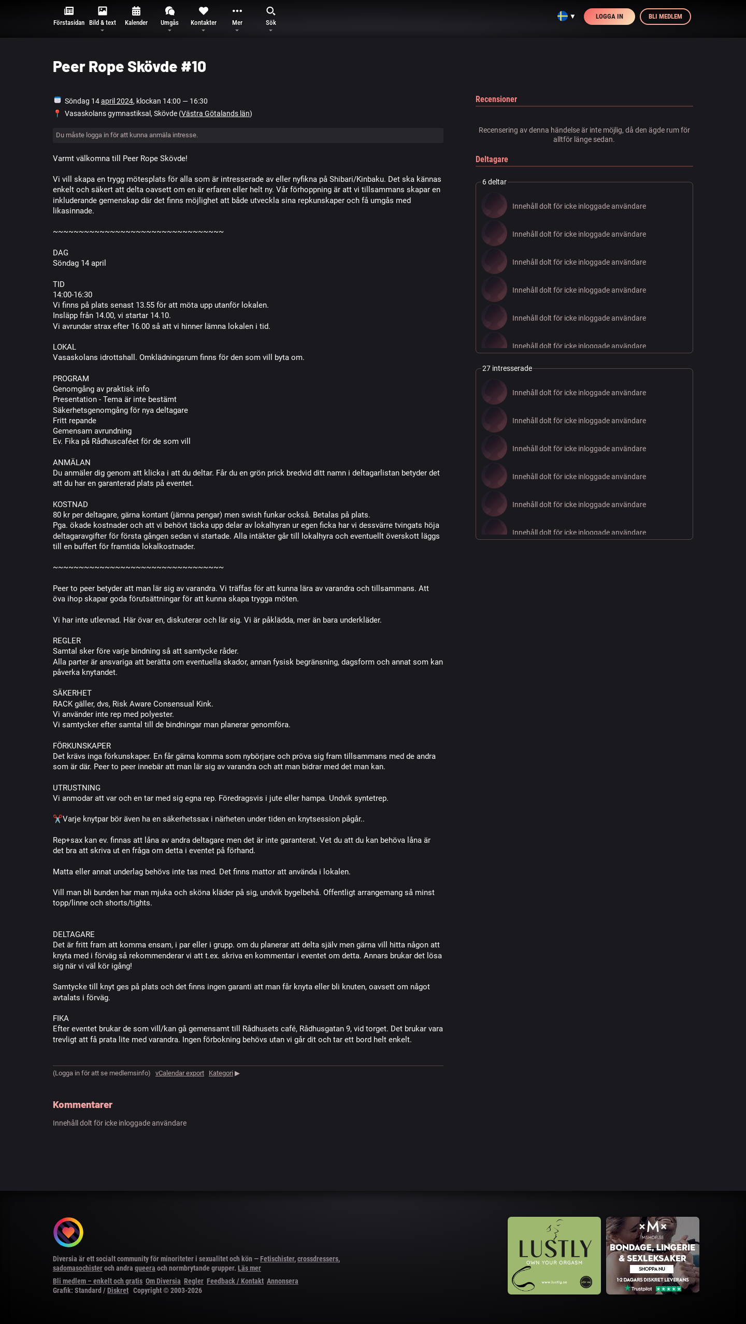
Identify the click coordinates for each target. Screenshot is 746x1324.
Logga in (609, 16)
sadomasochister (78, 1268)
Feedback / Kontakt (235, 1281)
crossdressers (317, 1259)
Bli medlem (665, 16)
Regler (194, 1281)
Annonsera (282, 1281)
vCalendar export (179, 1073)
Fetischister (277, 1259)
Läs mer (249, 1268)
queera (145, 1268)
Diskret (117, 1290)
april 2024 (117, 101)
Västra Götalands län (215, 113)
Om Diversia (163, 1281)
